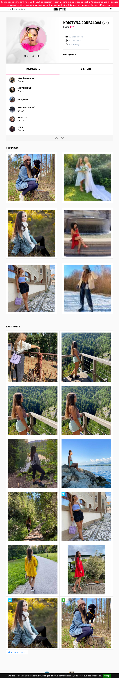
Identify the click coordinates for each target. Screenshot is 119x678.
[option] (59, 80)
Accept (107, 675)
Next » (23, 652)
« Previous (13, 652)
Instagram (69, 54)
